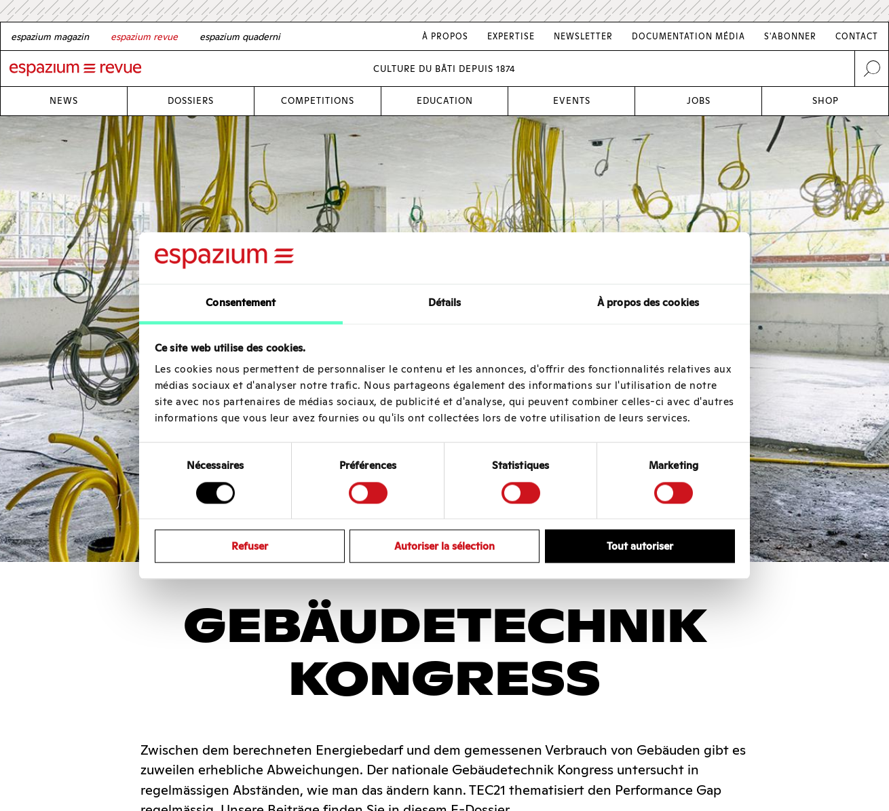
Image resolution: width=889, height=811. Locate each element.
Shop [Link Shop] (825, 100)
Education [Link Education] (445, 100)
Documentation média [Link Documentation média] (688, 36)
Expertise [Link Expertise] (511, 36)
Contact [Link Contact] (856, 36)
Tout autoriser (640, 546)
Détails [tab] (444, 303)
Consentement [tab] (241, 303)
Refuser (249, 546)
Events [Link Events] (571, 100)
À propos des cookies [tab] (648, 303)
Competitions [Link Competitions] (317, 100)
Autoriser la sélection (444, 546)
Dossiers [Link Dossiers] (191, 100)
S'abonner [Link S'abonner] (790, 36)
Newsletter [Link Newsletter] (583, 36)
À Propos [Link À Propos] (445, 36)
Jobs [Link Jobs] (699, 100)
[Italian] (240, 36)
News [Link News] (64, 100)
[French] (144, 36)
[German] (50, 36)
